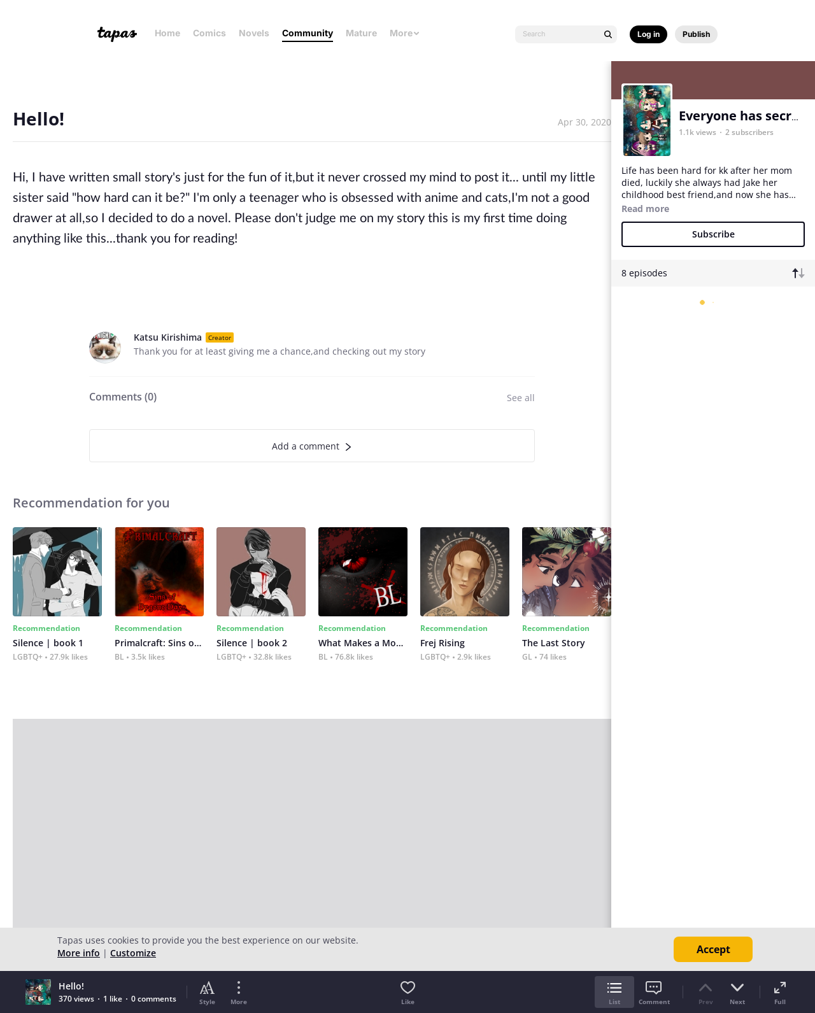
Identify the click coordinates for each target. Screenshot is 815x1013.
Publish (696, 34)
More (405, 32)
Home (167, 32)
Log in (648, 34)
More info (78, 953)
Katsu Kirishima (168, 337)
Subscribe (713, 234)
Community (307, 32)
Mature (361, 32)
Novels (254, 32)
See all (521, 398)
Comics (209, 32)
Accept (713, 949)
